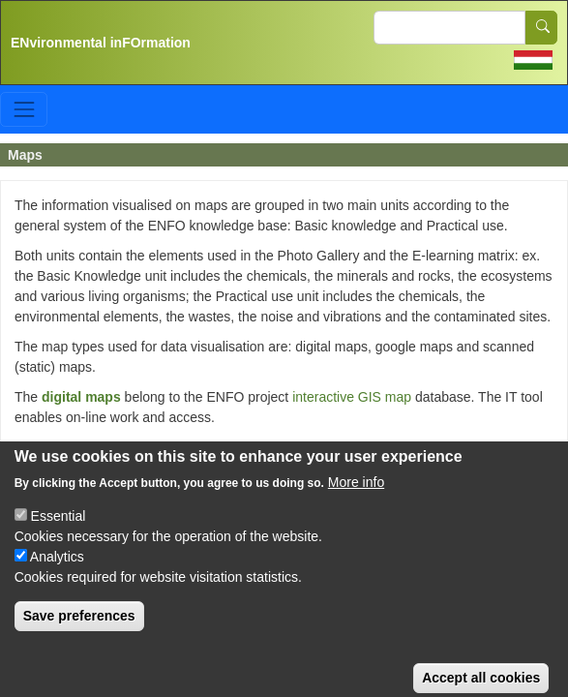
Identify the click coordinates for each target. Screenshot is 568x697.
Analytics (57, 571)
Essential (58, 530)
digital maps (81, 397)
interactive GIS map (351, 397)
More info (356, 496)
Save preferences (79, 630)
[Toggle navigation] (23, 109)
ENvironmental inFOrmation (101, 42)
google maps (83, 447)
